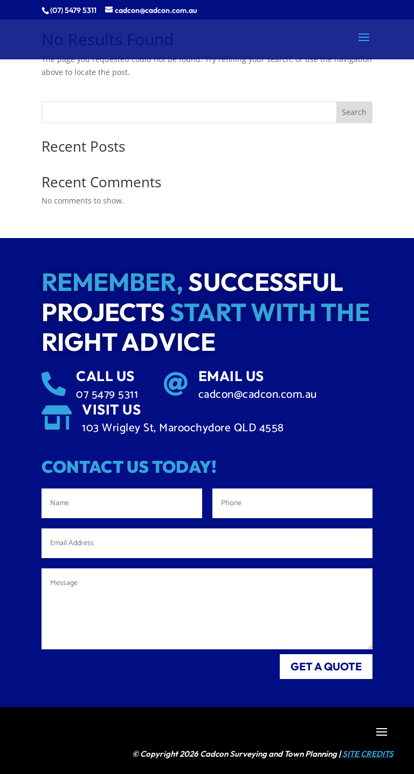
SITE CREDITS (368, 754)
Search (354, 112)
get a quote (326, 666)
